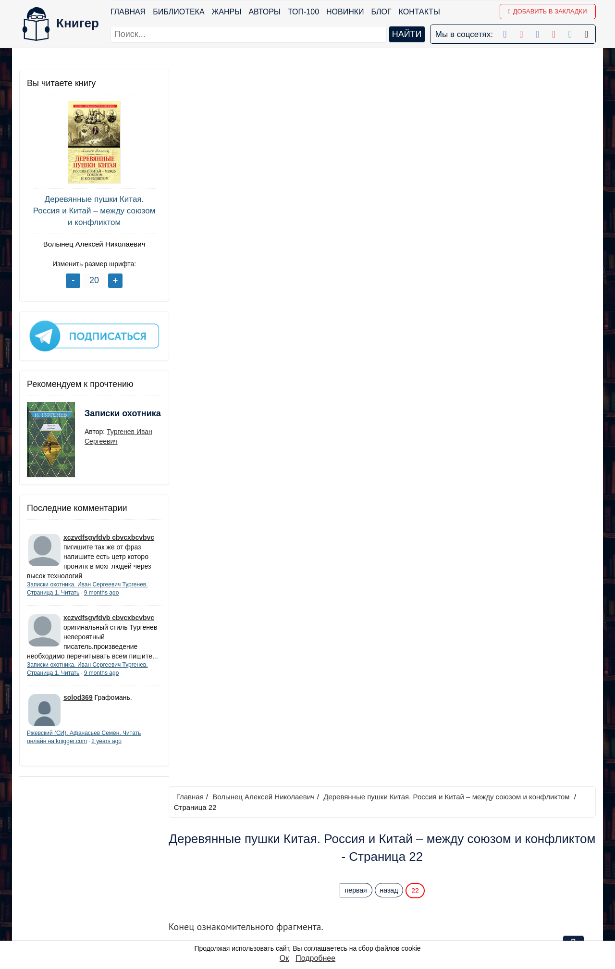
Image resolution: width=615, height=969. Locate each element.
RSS (310, 933)
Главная (128, 12)
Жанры (227, 12)
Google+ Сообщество (340, 870)
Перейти (398, 363)
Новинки (345, 12)
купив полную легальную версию (371, 256)
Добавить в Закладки (547, 11)
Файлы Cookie (465, 870)
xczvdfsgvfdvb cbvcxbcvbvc (108, 536)
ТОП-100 (303, 12)
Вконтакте (320, 883)
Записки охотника (104, 418)
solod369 (78, 705)
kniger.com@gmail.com (503, 845)
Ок (284, 958)
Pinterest (317, 895)
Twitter (313, 908)
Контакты (419, 12)
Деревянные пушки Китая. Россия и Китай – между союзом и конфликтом (91, 211)
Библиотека (178, 12)
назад (390, 173)
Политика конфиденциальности (497, 858)
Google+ (317, 858)
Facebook (319, 845)
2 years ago (106, 749)
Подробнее (315, 958)
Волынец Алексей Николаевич (91, 244)
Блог (381, 12)
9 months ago (101, 591)
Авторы (265, 12)
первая (357, 173)
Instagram (319, 920)
